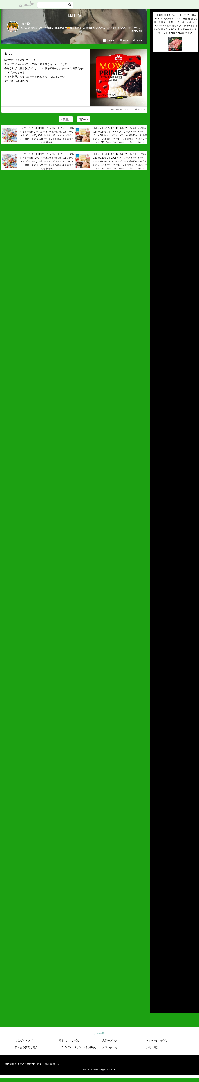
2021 (155, 965)
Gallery (108, 40)
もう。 (9, 53)
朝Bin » (83, 119)
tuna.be (99, 1033)
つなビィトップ (24, 1040)
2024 (155, 953)
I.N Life (74, 15)
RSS (157, 1006)
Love (124, 40)
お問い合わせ (109, 1047)
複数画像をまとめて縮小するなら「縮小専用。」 (32, 1064)
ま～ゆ (25, 23)
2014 (155, 995)
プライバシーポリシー (71, 1047)
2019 (155, 974)
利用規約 (91, 1047)
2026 (155, 945)
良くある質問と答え (26, 1047)
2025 (155, 949)
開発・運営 (152, 1047)
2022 (155, 961)
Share (137, 40)
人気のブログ (109, 1040)
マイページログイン (157, 1040)
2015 (155, 991)
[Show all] (136, 31)
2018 (155, 978)
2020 (155, 970)
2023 (155, 957)
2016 (155, 986)
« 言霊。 (66, 119)
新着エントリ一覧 (69, 1040)
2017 (155, 982)
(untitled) (157, 67)
